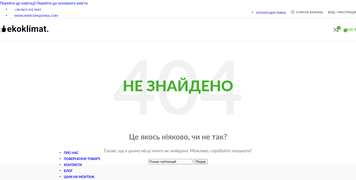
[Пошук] (328, 30)
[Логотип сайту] (24, 34)
